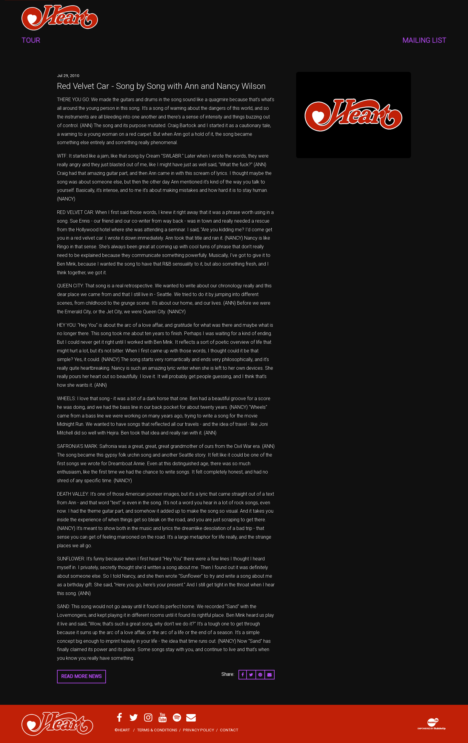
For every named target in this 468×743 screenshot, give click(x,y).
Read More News (81, 676)
